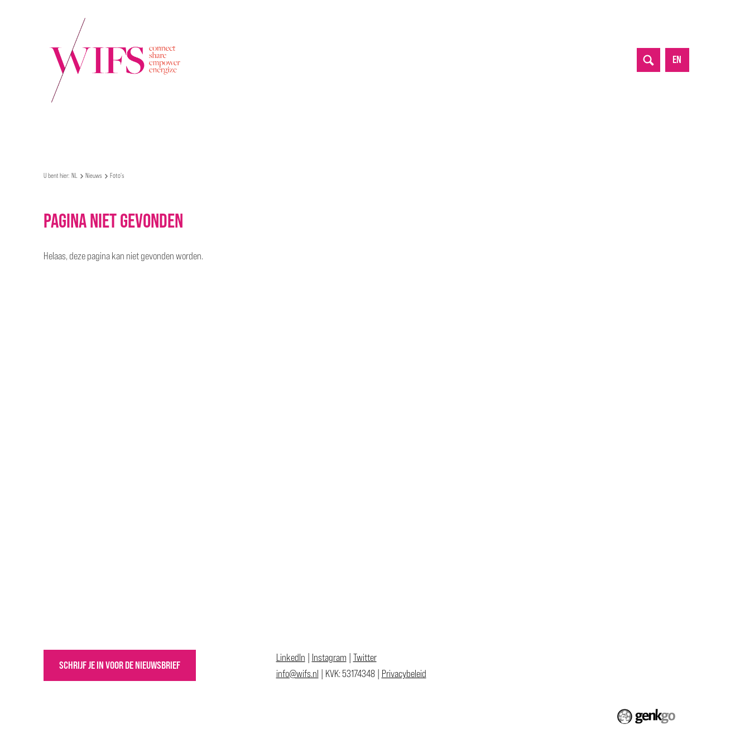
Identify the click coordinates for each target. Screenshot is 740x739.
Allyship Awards (389, 125)
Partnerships (278, 125)
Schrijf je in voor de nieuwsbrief (119, 665)
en (676, 59)
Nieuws (223, 125)
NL (49, 124)
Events (179, 125)
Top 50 (331, 125)
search (648, 59)
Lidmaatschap (460, 125)
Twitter (365, 657)
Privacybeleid (404, 673)
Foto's (117, 176)
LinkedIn (290, 657)
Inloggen (564, 125)
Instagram (329, 657)
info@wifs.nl (297, 673)
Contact (517, 125)
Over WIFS (80, 125)
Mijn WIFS (132, 125)
